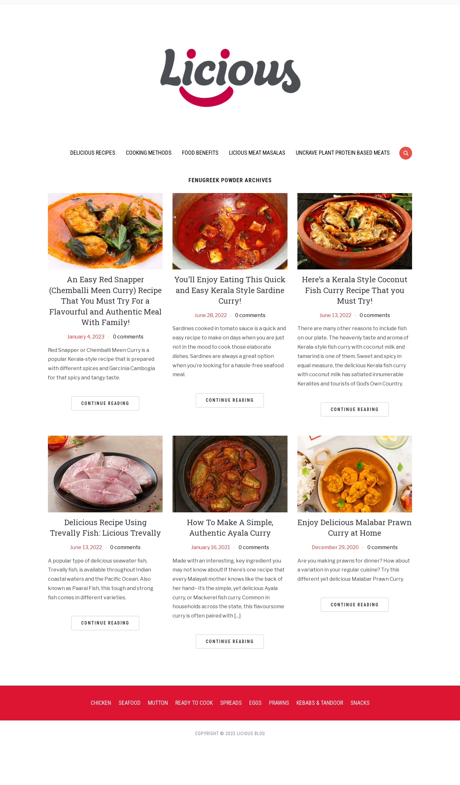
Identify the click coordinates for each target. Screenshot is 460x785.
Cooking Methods (149, 152)
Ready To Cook (194, 702)
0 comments (128, 337)
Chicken (101, 702)
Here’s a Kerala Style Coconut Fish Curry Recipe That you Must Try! (354, 290)
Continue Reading (105, 403)
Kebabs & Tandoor (319, 702)
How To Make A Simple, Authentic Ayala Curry (230, 527)
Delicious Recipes (92, 152)
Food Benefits (200, 152)
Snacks (360, 702)
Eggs (255, 702)
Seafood (130, 702)
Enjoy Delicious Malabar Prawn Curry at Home (354, 527)
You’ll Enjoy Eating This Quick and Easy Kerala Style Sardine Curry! (230, 290)
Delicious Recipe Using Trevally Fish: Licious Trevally (105, 527)
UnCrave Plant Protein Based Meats (343, 152)
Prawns (279, 702)
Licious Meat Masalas (257, 152)
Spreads (231, 702)
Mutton (158, 702)
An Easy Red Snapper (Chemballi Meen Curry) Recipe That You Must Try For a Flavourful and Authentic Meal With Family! (105, 300)
